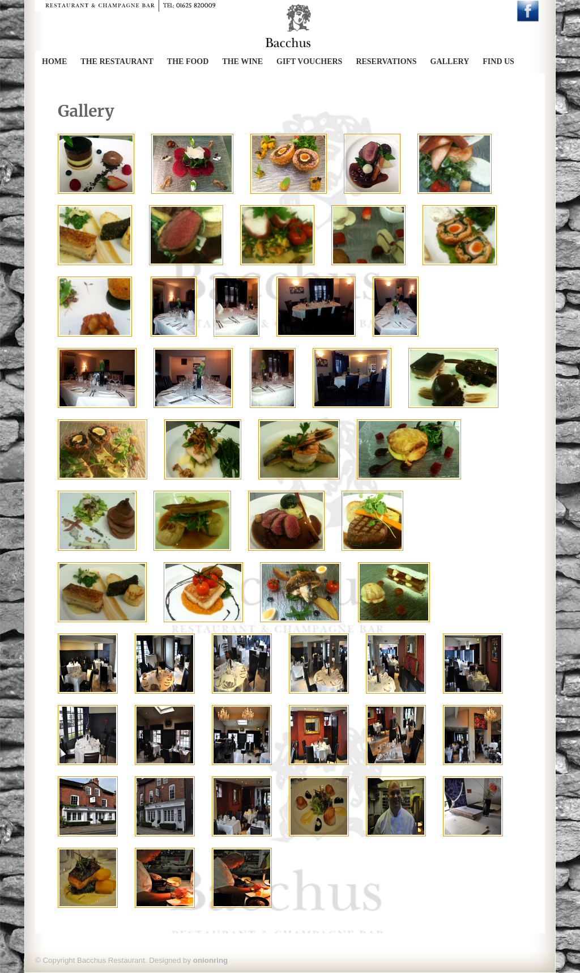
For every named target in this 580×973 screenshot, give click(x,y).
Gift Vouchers (309, 61)
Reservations (386, 61)
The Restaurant (116, 61)
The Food (188, 61)
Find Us (498, 61)
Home (54, 61)
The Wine (242, 61)
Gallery (450, 61)
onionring (210, 960)
